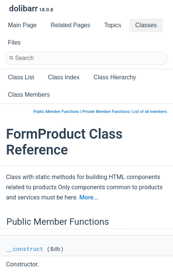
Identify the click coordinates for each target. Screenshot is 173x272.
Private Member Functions (105, 111)
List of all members (149, 111)
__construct (24, 249)
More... (89, 197)
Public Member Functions (56, 111)
